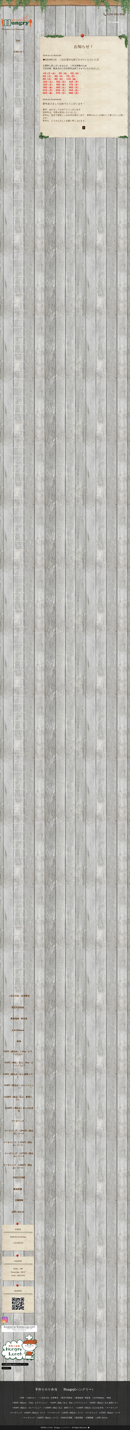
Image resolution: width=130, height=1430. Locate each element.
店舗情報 (19, 1200)
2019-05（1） (19, 439)
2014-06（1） (19, 934)
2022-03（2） (19, 182)
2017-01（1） (19, 670)
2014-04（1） (19, 952)
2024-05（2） (19, 88)
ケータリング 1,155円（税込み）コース (17, 1143)
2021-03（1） (19, 285)
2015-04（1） (19, 849)
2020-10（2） (19, 319)
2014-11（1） (19, 892)
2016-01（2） (19, 772)
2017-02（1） (19, 661)
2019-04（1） (19, 447)
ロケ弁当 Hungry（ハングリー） (58, 1427)
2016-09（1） (19, 704)
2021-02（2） (19, 294)
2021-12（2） (19, 208)
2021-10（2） (19, 225)
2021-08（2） (19, 242)
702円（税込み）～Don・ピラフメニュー (17, 1053)
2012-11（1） (19, 986)
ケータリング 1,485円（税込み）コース (17, 1166)
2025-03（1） (19, 71)
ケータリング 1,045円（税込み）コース (19, 1132)
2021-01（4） (19, 302)
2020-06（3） (19, 353)
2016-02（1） (19, 764)
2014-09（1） (19, 909)
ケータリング (18, 1121)
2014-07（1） (19, 926)
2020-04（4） (19, 370)
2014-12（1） (19, 883)
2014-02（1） (19, 969)
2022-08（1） (19, 140)
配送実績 (18, 1189)
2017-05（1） (19, 635)
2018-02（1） (19, 558)
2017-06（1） (19, 627)
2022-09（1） (19, 131)
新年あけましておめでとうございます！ (64, 103)
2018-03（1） (19, 550)
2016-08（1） (19, 712)
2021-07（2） (19, 251)
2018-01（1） (19, 567)
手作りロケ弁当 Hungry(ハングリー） (65, 1389)
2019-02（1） (19, 464)
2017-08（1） (19, 610)
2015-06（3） (19, 832)
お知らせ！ (19, 51)
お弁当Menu (18, 1030)
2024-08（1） (19, 80)
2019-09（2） (19, 405)
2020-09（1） (19, 328)
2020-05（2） (19, 362)
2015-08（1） (19, 815)
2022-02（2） (19, 191)
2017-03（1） (19, 652)
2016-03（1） (19, 755)
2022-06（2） (19, 157)
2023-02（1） (19, 114)
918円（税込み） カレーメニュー (19, 1086)
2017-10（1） (19, 593)
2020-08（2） (19, 336)
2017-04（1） (19, 644)
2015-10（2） (19, 798)
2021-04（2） (19, 276)
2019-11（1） (19, 388)
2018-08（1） (19, 516)
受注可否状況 (18, 1007)
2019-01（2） (19, 473)
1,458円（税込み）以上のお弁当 (19, 1109)
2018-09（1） (19, 507)
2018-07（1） (19, 524)
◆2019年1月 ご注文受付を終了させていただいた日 (71, 59)
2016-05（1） (19, 738)
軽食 (19, 1041)
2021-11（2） (19, 217)
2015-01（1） (19, 875)
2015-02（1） (19, 866)
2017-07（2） (19, 618)
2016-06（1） (19, 729)
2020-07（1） (19, 345)
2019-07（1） (19, 422)
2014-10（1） (19, 900)
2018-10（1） (19, 499)
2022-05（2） (19, 165)
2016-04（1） (19, 746)
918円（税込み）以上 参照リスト (17, 1075)
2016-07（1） (19, 721)
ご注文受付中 (18, 1243)
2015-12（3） (19, 781)
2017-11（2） (19, 584)
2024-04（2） (19, 97)
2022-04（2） (19, 174)
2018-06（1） (19, 533)
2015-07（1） (19, 823)
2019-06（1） (19, 430)
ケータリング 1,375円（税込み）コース (19, 1154)
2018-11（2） (19, 490)
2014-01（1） (19, 977)
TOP (18, 40)
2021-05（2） (19, 268)
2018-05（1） (19, 541)
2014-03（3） (19, 960)
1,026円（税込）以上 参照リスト (17, 1098)
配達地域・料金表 (19, 1018)
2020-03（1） (19, 379)
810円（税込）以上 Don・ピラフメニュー (19, 1064)
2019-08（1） (19, 413)
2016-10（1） (19, 695)
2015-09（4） (19, 806)
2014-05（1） (19, 943)
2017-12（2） (19, 576)
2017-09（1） (19, 601)
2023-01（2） (19, 123)
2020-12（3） (19, 311)
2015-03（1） (19, 858)
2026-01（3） (19, 63)
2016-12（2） (19, 678)
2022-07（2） (19, 148)
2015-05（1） (19, 840)
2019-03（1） (19, 456)
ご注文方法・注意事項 (19, 996)
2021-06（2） (19, 259)
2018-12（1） (19, 482)
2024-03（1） (19, 106)
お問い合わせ (18, 1212)
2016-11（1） (19, 687)
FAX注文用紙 (19, 1177)
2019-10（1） (19, 396)
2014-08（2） (19, 917)
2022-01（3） (19, 200)
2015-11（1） (19, 789)
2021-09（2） (19, 234)
